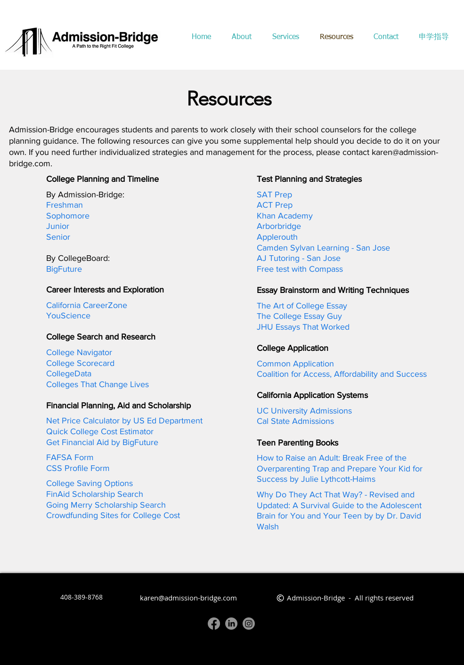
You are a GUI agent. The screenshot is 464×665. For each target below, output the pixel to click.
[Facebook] (214, 623)
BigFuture (64, 269)
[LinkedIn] (231, 623)
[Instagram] (249, 623)
